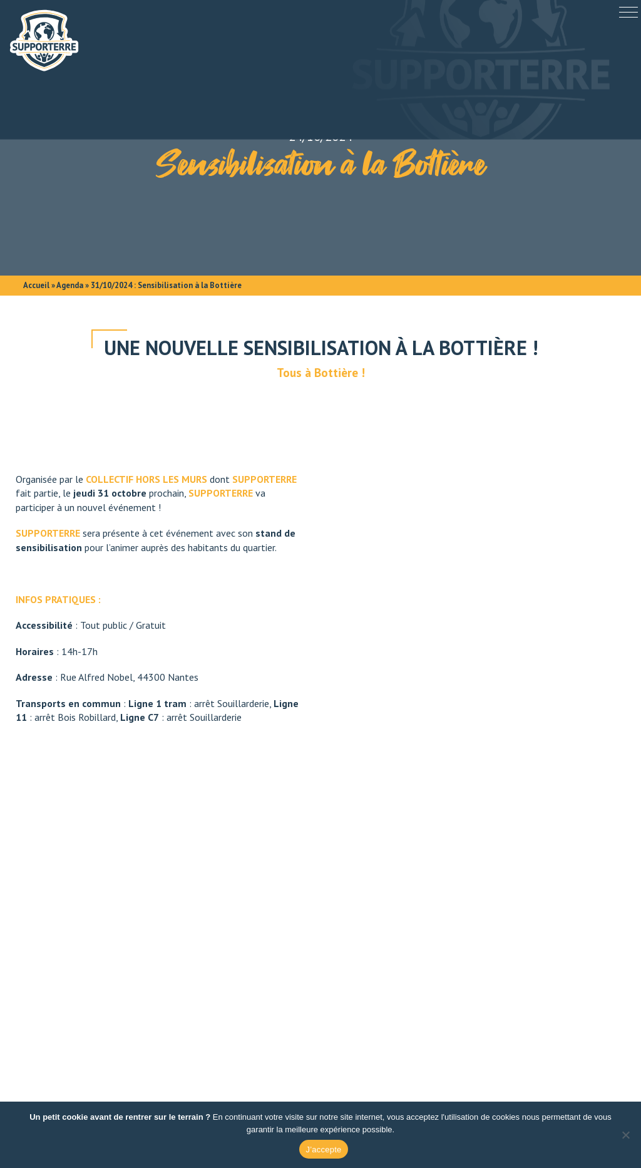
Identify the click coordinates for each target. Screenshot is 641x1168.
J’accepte (323, 1149)
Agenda (69, 285)
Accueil (36, 285)
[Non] (625, 1135)
